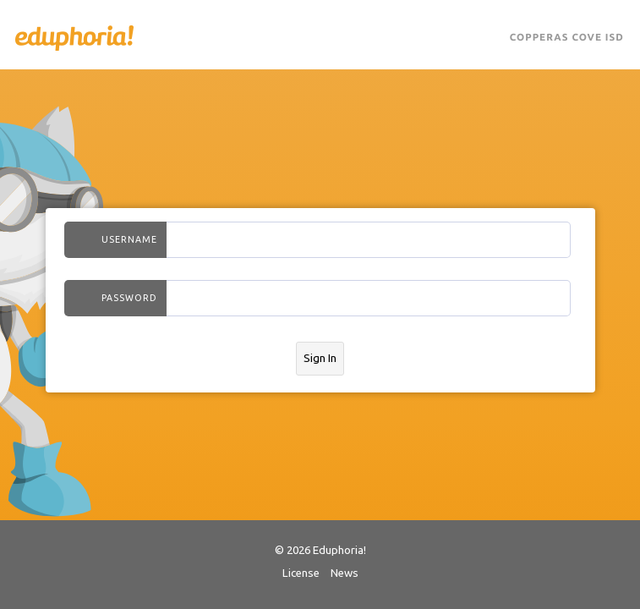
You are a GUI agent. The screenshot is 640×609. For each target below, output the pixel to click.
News (344, 573)
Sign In (320, 358)
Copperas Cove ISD (567, 37)
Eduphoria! (74, 38)
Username (129, 239)
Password (129, 298)
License (301, 573)
